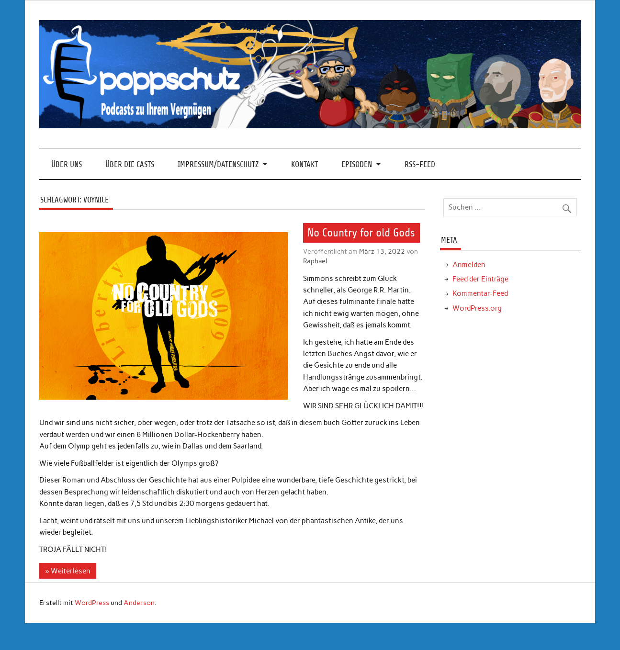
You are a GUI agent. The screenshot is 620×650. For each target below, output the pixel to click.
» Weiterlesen (67, 571)
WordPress (92, 602)
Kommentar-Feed (480, 293)
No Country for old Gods (361, 232)
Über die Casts (129, 164)
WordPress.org (477, 308)
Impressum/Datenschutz (218, 164)
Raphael (315, 261)
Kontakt (304, 164)
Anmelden (468, 264)
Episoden (356, 164)
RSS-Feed (420, 164)
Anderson (139, 602)
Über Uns (66, 164)
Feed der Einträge (480, 279)
